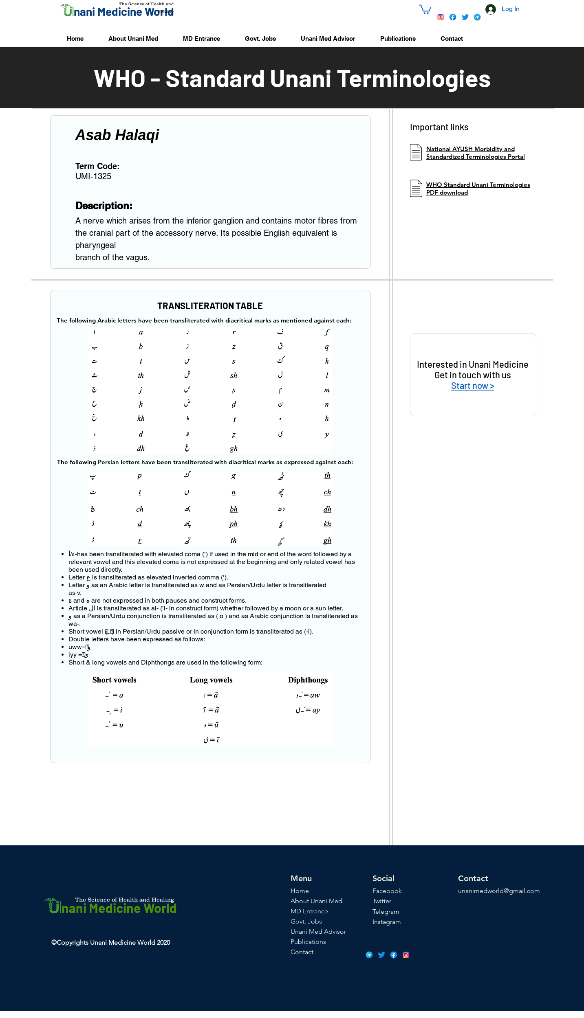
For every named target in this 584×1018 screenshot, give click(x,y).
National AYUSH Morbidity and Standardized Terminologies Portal (475, 152)
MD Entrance (309, 911)
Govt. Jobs (306, 921)
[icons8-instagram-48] (440, 17)
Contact (302, 952)
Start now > (472, 385)
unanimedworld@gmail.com (499, 891)
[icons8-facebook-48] (453, 17)
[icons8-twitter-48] (465, 17)
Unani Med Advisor (318, 931)
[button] (425, 9)
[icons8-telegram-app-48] (477, 17)
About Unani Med (316, 901)
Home (300, 891)
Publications (308, 942)
